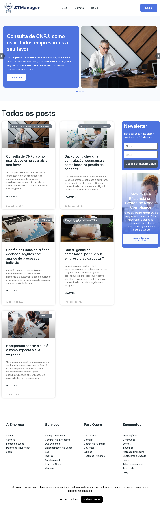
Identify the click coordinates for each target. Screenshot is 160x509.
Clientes (10, 436)
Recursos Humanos (95, 456)
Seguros (128, 460)
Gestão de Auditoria (95, 444)
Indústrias (128, 448)
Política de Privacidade (19, 448)
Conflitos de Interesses (58, 440)
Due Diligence (53, 444)
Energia (127, 444)
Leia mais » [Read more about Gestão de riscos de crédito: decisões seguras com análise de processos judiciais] (11, 291)
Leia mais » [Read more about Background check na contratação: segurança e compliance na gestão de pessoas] (70, 197)
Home (94, 7)
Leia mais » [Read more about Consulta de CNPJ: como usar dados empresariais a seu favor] (11, 196)
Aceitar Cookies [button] (91, 499)
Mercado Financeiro (134, 452)
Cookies (10, 440)
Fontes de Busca (16, 444)
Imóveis (49, 456)
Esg (47, 452)
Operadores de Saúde (135, 456)
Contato (79, 7)
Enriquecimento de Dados (60, 448)
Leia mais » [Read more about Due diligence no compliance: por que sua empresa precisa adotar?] (70, 293)
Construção (129, 440)
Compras (89, 440)
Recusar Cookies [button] (69, 499)
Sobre (9, 452)
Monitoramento (54, 460)
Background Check (56, 436)
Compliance (91, 436)
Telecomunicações (134, 465)
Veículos (50, 469)
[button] (77, 91)
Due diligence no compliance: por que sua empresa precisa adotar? (84, 254)
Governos (89, 448)
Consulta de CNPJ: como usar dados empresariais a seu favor (37, 42)
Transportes (130, 469)
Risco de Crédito (54, 465)
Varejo (126, 473)
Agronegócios (131, 436)
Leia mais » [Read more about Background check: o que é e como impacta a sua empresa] (11, 386)
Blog (64, 7)
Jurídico (88, 452)
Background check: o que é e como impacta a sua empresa (27, 351)
